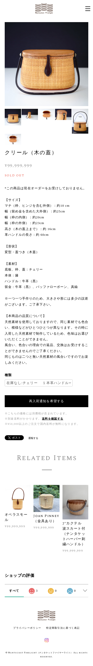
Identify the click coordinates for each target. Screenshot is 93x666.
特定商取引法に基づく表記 (63, 628)
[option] (47, 64)
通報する (33, 438)
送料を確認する (52, 418)
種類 (8, 375)
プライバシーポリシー (27, 628)
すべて (14, 590)
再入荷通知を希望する (46, 401)
